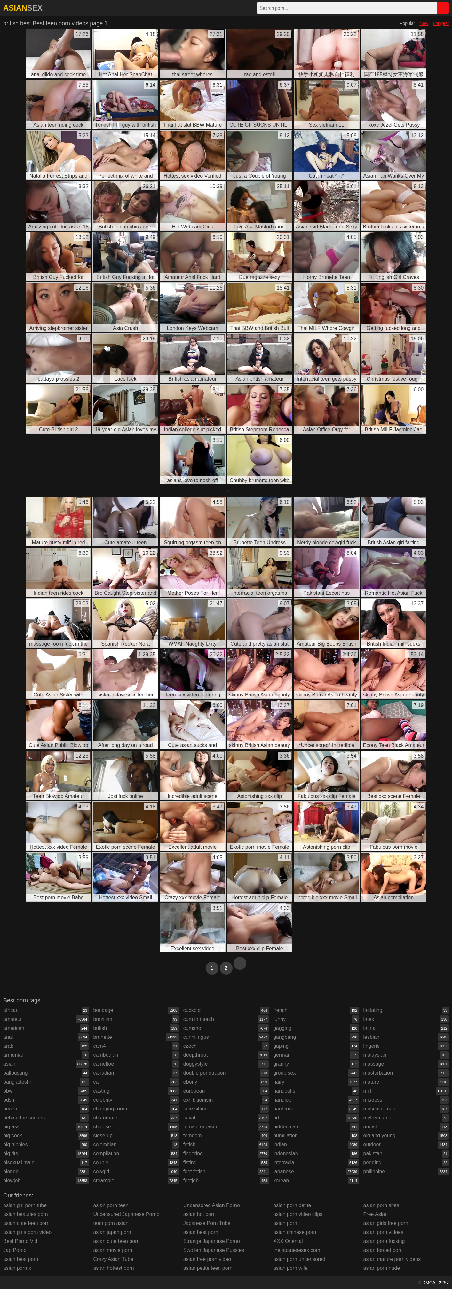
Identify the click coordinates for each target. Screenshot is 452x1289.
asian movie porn (112, 1250)
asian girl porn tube (25, 1205)
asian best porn (20, 1259)
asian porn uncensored (299, 1259)
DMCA (428, 1282)
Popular (407, 23)
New (423, 23)
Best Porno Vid (20, 1241)
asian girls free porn (385, 1223)
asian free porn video (207, 1259)
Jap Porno (15, 1250)
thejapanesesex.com (296, 1250)
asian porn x (17, 1268)
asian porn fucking (384, 1241)
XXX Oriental (288, 1241)
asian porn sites (381, 1205)
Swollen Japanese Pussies (213, 1250)
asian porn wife (290, 1268)
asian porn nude (381, 1268)
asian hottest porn (113, 1268)
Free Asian (375, 1214)
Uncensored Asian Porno (211, 1205)
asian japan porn (112, 1232)
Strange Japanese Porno (211, 1241)
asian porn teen (110, 1205)
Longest (441, 23)
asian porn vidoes (383, 1232)
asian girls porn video (27, 1232)
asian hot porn (199, 1214)
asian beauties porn (25, 1214)
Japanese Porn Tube (207, 1223)
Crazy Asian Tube (113, 1259)
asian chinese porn (294, 1232)
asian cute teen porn (26, 1223)
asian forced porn (383, 1250)
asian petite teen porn (208, 1268)
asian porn (285, 1223)
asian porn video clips (297, 1214)
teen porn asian (110, 1223)
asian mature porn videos (392, 1259)
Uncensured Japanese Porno (126, 1214)
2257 (444, 1282)
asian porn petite (292, 1205)
